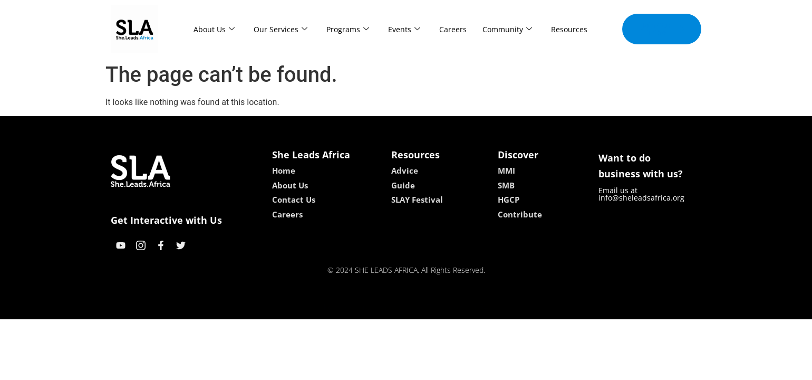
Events (404, 29)
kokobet (339, 307)
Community (507, 29)
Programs (347, 29)
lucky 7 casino (431, 307)
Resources (569, 29)
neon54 (474, 307)
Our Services (280, 29)
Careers (453, 29)
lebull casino (379, 307)
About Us (214, 29)
